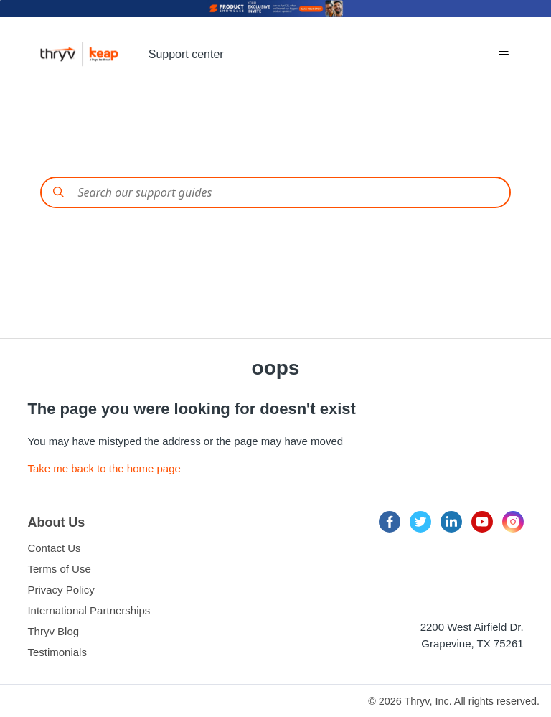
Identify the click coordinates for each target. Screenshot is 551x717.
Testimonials (57, 652)
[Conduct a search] (275, 192)
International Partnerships (88, 610)
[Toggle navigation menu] (503, 54)
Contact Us (53, 548)
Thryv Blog (53, 631)
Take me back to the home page (103, 468)
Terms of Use (58, 569)
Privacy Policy (60, 590)
